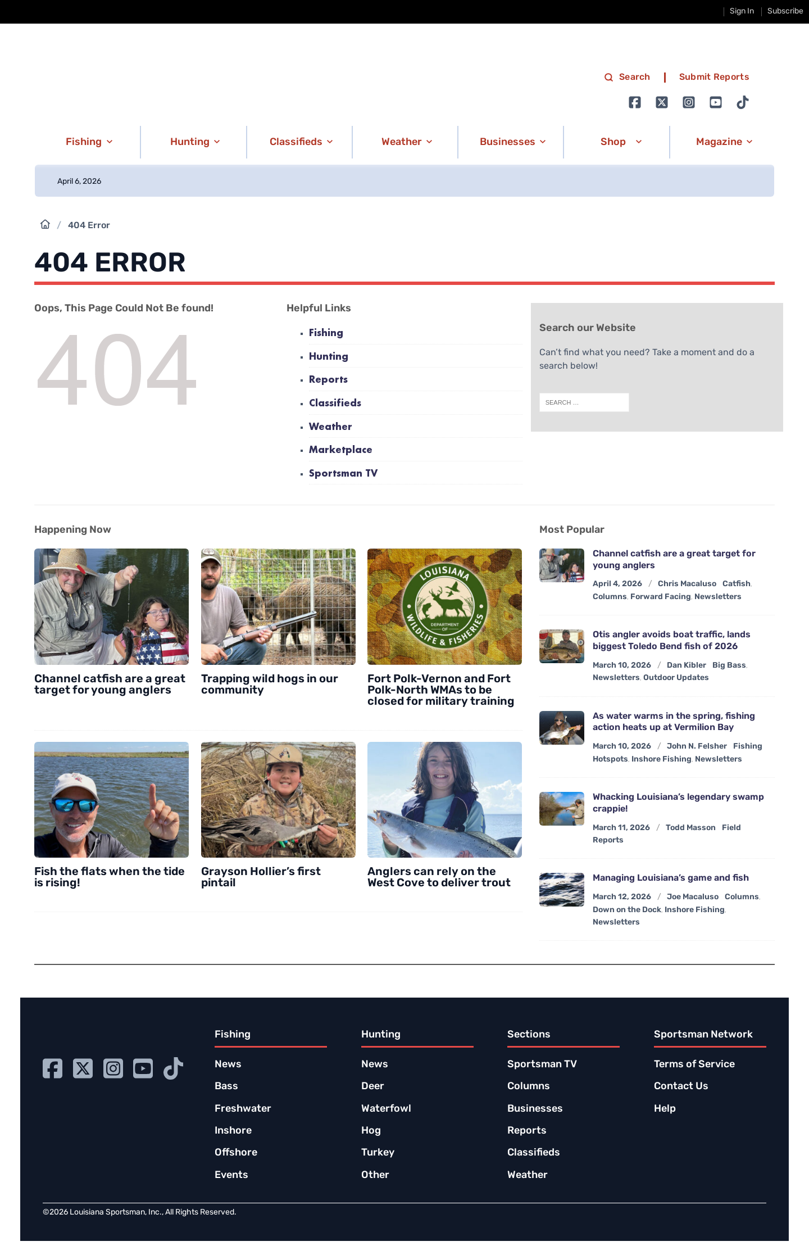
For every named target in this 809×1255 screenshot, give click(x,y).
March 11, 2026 (621, 828)
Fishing (326, 333)
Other (375, 1175)
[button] (87, 142)
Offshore (236, 1153)
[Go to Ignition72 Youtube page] (715, 102)
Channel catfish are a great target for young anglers (109, 685)
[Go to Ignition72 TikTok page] (742, 102)
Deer (372, 1086)
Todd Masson (691, 828)
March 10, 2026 (622, 666)
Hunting (328, 357)
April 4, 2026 (617, 584)
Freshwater (243, 1109)
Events (231, 1175)
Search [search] (627, 78)
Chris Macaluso (687, 584)
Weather (330, 427)
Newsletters (718, 597)
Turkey (377, 1153)
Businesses (535, 1109)
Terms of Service (694, 1064)
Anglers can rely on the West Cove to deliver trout (439, 878)
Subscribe (785, 11)
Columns (610, 597)
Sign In (742, 11)
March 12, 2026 (622, 897)
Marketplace (340, 450)
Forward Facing (660, 597)
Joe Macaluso (693, 897)
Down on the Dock (627, 910)
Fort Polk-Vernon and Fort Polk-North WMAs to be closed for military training (441, 691)
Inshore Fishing (661, 759)
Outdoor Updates (676, 678)
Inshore (233, 1131)
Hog (371, 1131)
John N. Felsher (697, 746)
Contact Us (681, 1086)
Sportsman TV (343, 474)
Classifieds (335, 404)
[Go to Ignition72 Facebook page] (635, 102)
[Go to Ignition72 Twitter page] (662, 102)
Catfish (736, 584)
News (228, 1064)
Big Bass (729, 666)
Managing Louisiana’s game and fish (671, 878)
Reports (328, 380)
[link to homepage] (154, 90)
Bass (226, 1086)
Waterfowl (386, 1109)
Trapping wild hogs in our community (269, 685)
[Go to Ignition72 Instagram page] (689, 102)
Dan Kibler (686, 666)
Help (665, 1109)
